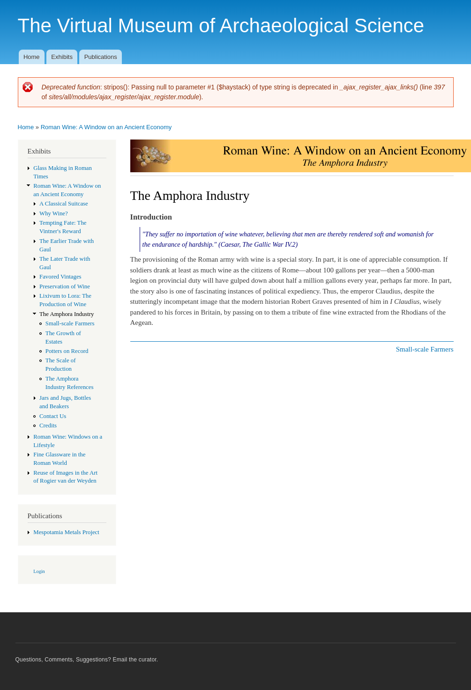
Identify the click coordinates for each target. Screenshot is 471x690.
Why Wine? (53, 213)
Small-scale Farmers (70, 323)
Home (31, 56)
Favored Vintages (60, 276)
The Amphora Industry (66, 314)
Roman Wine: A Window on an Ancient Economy (106, 127)
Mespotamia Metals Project (66, 532)
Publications (100, 56)
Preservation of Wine (64, 286)
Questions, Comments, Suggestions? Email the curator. (86, 659)
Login (39, 571)
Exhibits (62, 56)
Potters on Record (67, 351)
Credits (48, 425)
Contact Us (52, 416)
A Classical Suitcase (63, 203)
